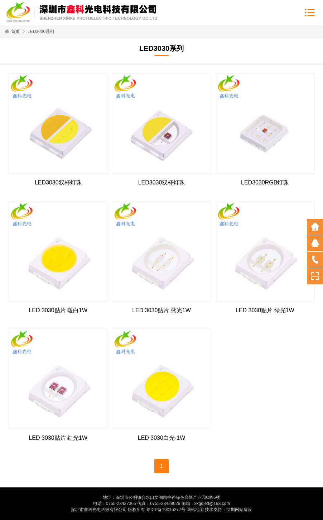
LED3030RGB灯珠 (265, 182)
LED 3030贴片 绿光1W (265, 310)
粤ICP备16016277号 (165, 509)
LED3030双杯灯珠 (58, 182)
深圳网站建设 (239, 509)
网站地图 (195, 509)
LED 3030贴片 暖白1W (58, 310)
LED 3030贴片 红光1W (58, 438)
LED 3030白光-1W (161, 438)
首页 (15, 31)
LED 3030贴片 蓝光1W (161, 310)
